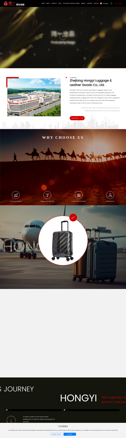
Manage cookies (56, 434)
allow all (70, 434)
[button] (119, 247)
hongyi (31, 247)
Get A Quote (118, 3)
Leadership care (110, 201)
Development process (16, 201)
